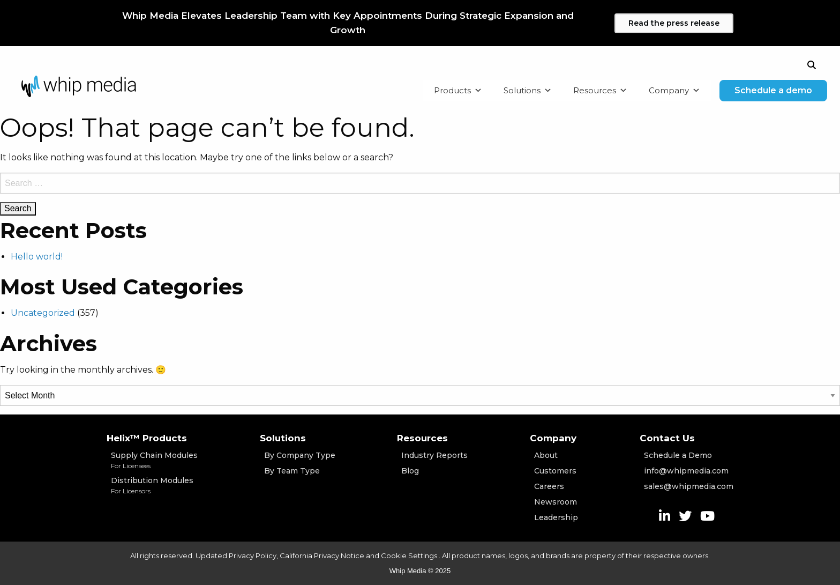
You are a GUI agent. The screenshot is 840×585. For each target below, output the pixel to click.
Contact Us (667, 438)
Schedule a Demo (678, 455)
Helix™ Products (147, 438)
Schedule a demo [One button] (773, 90)
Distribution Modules (154, 486)
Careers (549, 486)
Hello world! (37, 256)
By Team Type (292, 471)
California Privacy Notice (322, 555)
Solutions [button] (528, 90)
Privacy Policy (252, 555)
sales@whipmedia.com (688, 486)
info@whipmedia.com (686, 471)
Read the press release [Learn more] (673, 23)
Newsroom (555, 502)
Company (674, 90)
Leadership (556, 517)
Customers (555, 471)
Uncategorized (43, 313)
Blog (410, 471)
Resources (600, 90)
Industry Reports (434, 455)
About (546, 455)
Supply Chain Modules (154, 460)
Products (458, 90)
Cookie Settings (410, 555)
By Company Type (299, 455)
